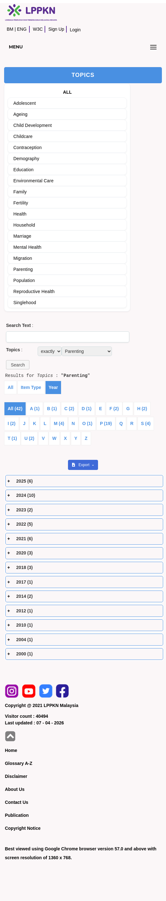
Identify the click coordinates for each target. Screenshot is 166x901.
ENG (22, 29)
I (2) (11, 423)
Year (53, 387)
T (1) (12, 438)
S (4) (146, 423)
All (10, 387)
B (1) (52, 408)
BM (10, 29)
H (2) (142, 408)
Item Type (31, 387)
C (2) (69, 408)
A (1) (35, 408)
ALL (67, 92)
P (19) (106, 423)
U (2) (29, 438)
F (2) (114, 408)
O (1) (87, 423)
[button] (17, 364)
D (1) (86, 408)
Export (81, 465)
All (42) (15, 408)
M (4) (59, 423)
